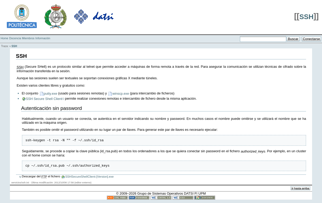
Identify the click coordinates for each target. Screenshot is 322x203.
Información (42, 38)
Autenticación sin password (51, 108)
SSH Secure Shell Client (44, 99)
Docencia (15, 38)
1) (63, 98)
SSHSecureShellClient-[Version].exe (89, 178)
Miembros (28, 38)
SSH (306, 17)
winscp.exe (120, 93)
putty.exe (50, 93)
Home (4, 38)
